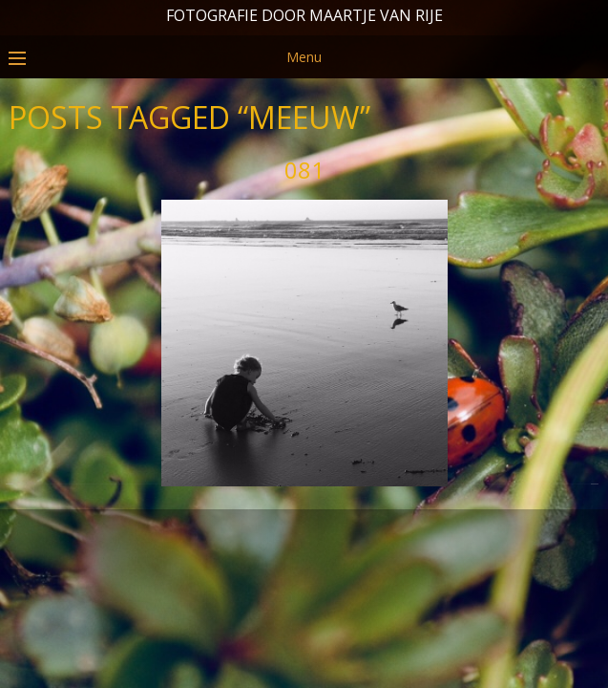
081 (304, 246)
